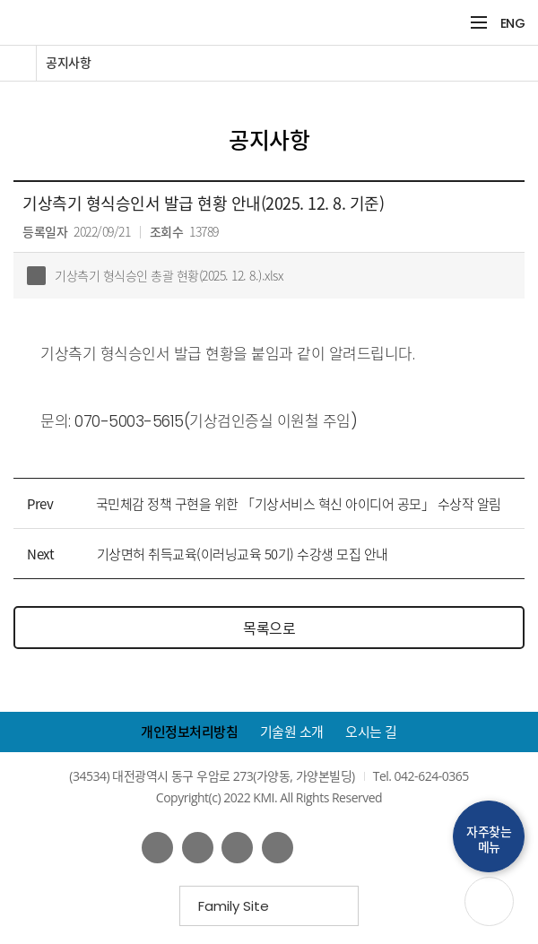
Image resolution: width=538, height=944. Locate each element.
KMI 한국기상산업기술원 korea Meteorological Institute (212, 22)
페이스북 (157, 847)
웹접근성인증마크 (358, 847)
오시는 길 (371, 732)
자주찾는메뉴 (488, 839)
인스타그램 (277, 847)
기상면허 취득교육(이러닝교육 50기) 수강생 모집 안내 (242, 554)
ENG (512, 23)
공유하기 (509, 105)
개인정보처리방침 (189, 732)
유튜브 (197, 847)
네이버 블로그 (237, 847)
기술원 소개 (292, 732)
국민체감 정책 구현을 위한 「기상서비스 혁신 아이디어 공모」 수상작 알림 (298, 504)
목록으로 (269, 627)
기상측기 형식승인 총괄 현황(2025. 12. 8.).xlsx (154, 275)
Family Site (239, 911)
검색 (449, 22)
